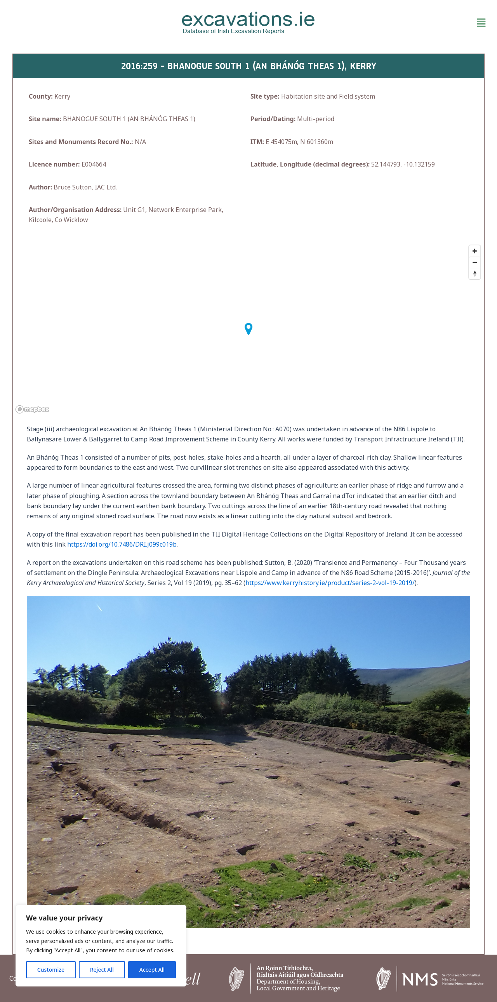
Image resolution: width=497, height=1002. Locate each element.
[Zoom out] (474, 262)
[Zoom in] (474, 251)
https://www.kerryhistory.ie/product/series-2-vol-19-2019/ (330, 582)
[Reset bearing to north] (474, 273)
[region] (101, 945)
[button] (411, 23)
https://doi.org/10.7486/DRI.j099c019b (122, 544)
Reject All (102, 969)
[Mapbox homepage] (32, 409)
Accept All (152, 969)
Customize (50, 969)
